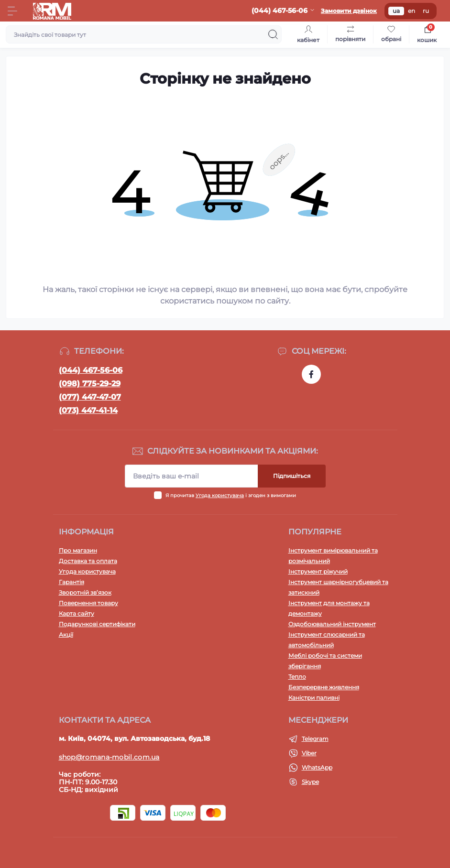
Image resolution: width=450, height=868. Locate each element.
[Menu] (12, 11)
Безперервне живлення (323, 687)
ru (426, 10)
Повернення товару (88, 603)
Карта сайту (76, 613)
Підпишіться (291, 475)
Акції (66, 634)
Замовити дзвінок (349, 10)
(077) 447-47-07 (90, 396)
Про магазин (78, 550)
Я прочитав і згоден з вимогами (230, 495)
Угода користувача (220, 495)
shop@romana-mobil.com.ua (109, 757)
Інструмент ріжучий (318, 571)
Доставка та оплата (88, 560)
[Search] (273, 34)
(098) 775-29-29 (90, 383)
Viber (309, 753)
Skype (310, 781)
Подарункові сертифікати (97, 624)
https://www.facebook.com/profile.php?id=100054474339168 (311, 374)
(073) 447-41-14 (88, 410)
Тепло (297, 676)
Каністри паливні (314, 697)
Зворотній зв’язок (85, 592)
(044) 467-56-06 (90, 370)
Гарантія (71, 582)
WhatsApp (317, 767)
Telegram (315, 738)
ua (396, 10)
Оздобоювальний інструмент (332, 624)
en (411, 10)
